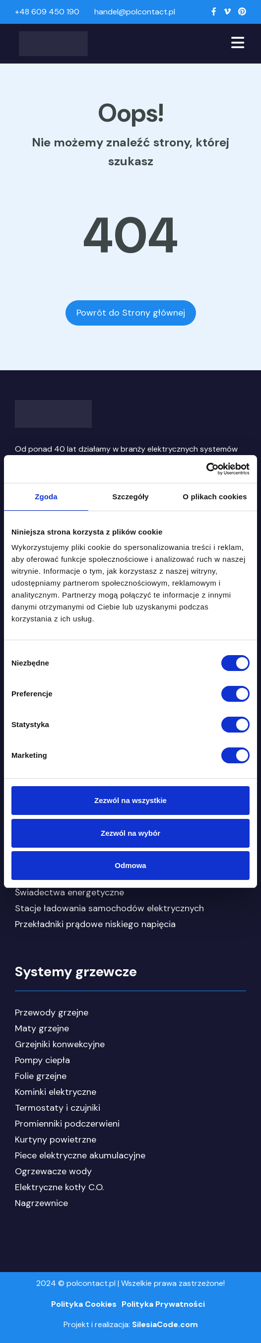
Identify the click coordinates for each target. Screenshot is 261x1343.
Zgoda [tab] (46, 496)
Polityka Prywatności (163, 1304)
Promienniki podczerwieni (67, 1124)
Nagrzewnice (41, 1203)
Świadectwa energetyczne (69, 892)
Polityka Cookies (84, 1304)
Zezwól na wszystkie (130, 800)
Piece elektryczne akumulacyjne (80, 1155)
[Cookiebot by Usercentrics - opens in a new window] (206, 469)
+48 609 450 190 (47, 11)
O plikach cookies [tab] (215, 496)
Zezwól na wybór (130, 833)
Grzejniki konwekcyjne (60, 1044)
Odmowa (130, 865)
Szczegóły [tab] (130, 496)
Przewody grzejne (51, 1012)
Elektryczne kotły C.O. (59, 1187)
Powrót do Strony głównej (130, 313)
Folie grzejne (40, 1076)
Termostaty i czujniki (57, 1108)
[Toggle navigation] (237, 43)
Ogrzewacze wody (53, 1171)
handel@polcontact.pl (134, 11)
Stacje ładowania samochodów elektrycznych (109, 908)
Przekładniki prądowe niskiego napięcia (95, 924)
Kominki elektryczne (55, 1092)
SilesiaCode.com (165, 1324)
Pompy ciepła (42, 1060)
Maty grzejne (42, 1028)
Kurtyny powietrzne (55, 1139)
